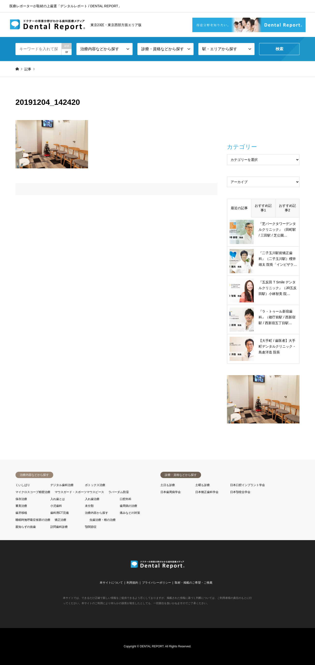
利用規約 (132, 582)
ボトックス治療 (95, 485)
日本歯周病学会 (170, 492)
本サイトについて (111, 582)
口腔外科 (125, 499)
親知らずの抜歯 (25, 527)
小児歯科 (56, 506)
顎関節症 (91, 527)
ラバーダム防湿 (118, 492)
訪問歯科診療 (59, 527)
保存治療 (21, 499)
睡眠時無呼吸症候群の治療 (32, 520)
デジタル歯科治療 (62, 485)
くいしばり (22, 485)
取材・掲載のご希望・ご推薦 (193, 582)
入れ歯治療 (92, 499)
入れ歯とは (57, 499)
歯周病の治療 (128, 506)
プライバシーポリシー (156, 582)
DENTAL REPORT (152, 646)
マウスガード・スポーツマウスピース (79, 492)
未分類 (89, 506)
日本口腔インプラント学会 (247, 485)
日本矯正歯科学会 (206, 492)
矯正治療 (60, 520)
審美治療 (21, 506)
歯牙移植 (21, 513)
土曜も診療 (202, 485)
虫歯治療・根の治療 (103, 520)
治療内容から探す (96, 513)
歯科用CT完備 (59, 513)
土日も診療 (167, 485)
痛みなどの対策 (130, 513)
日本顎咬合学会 (240, 492)
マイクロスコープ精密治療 (32, 492)
